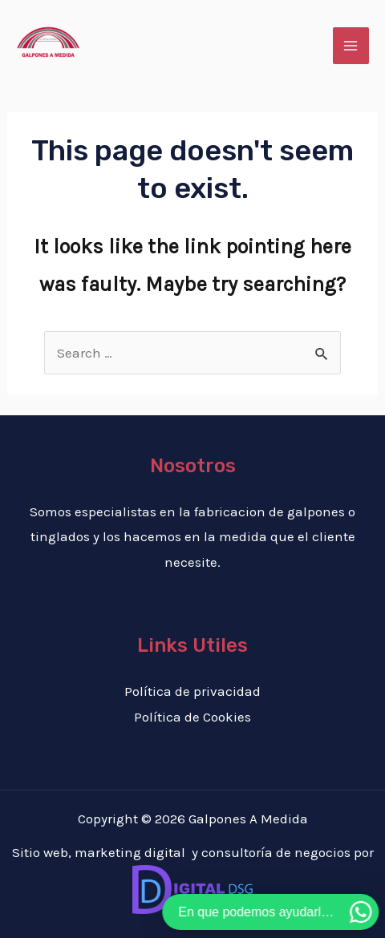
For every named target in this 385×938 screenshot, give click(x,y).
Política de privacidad (192, 691)
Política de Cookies (192, 717)
